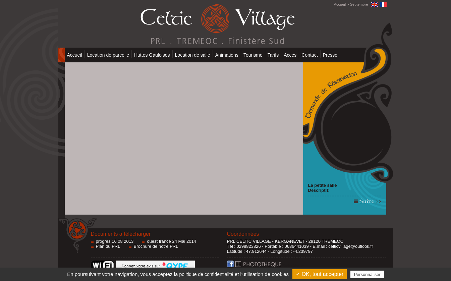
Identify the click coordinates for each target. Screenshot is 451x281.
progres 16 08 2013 (115, 241)
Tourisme (253, 55)
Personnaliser (367, 274)
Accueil (340, 4)
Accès (290, 55)
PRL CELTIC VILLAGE (249, 241)
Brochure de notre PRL (156, 246)
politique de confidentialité (206, 274)
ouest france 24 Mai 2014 (171, 241)
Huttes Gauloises (152, 55)
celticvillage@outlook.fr (350, 246)
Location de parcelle (108, 55)
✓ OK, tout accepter (319, 274)
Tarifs (273, 55)
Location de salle (192, 55)
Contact (309, 55)
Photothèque (269, 266)
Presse (330, 55)
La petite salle (322, 185)
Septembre (359, 4)
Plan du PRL (108, 246)
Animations (226, 55)
